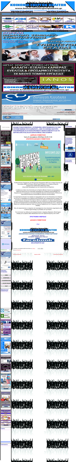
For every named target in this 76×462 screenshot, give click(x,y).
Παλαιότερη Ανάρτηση (58, 254)
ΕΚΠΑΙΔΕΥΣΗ (18, 250)
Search (69, 133)
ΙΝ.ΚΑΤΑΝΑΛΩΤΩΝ (6, 280)
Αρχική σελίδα (37, 254)
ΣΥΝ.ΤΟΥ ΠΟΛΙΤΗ (6, 283)
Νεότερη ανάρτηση (17, 254)
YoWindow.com (4, 249)
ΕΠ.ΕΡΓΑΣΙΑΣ (6, 277)
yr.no (10, 249)
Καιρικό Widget (6, 244)
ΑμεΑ (6, 286)
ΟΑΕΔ (6, 275)
